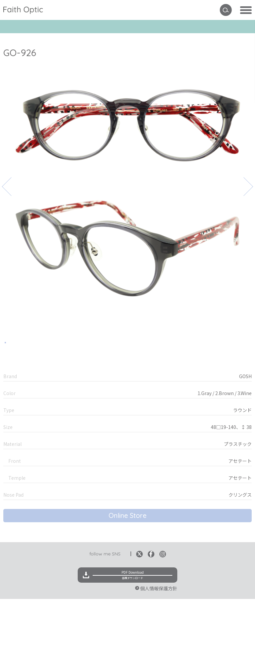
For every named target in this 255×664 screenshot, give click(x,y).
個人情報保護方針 (158, 653)
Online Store (127, 580)
